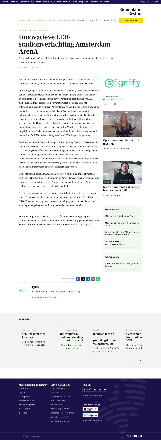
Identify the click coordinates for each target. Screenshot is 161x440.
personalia (24, 409)
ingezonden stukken (60, 397)
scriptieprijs (84, 2)
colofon (54, 393)
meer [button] (106, 2)
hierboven (114, 148)
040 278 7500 (111, 96)
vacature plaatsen (60, 409)
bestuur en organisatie (31, 20)
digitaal (92, 20)
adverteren (36, 2)
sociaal (82, 20)
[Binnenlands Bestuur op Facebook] (85, 389)
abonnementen (26, 401)
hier (111, 195)
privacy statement (60, 417)
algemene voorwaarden (62, 413)
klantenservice (58, 389)
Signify (24, 67)
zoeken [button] (154, 2)
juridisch (114, 20)
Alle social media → (92, 395)
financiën (51, 20)
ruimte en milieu (67, 20)
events (46, 2)
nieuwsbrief (56, 2)
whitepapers (96, 2)
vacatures (14, 2)
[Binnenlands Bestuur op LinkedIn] (95, 389)
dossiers (23, 413)
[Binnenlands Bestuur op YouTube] (105, 389)
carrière (103, 20)
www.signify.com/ (114, 100)
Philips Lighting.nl (80, 224)
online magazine (70, 2)
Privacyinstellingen (60, 421)
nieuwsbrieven (58, 401)
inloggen (144, 2)
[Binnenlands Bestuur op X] (90, 389)
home (5, 2)
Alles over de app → (92, 420)
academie (25, 2)
